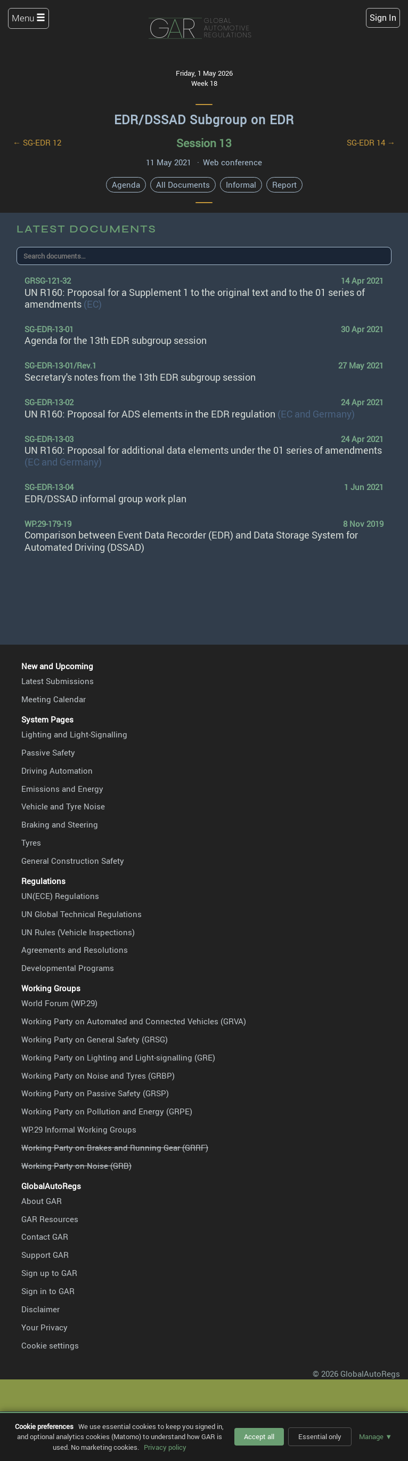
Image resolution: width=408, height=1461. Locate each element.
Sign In (383, 17)
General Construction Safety (72, 860)
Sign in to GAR (48, 1291)
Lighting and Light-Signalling (74, 734)
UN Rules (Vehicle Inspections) (78, 932)
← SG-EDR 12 (37, 142)
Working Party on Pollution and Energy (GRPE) (106, 1111)
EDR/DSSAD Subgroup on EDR (204, 119)
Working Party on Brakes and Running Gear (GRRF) (114, 1147)
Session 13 (204, 142)
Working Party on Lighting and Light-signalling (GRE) (118, 1057)
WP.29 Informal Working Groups (78, 1129)
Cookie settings (50, 1345)
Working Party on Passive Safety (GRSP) (95, 1093)
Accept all (259, 1436)
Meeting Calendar (53, 699)
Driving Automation (57, 770)
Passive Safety (48, 752)
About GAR (41, 1200)
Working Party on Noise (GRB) (76, 1165)
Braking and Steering (59, 824)
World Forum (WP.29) (59, 1003)
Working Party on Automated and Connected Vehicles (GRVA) (133, 1021)
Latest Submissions (57, 681)
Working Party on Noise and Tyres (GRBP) (98, 1075)
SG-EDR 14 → (371, 142)
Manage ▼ (375, 1436)
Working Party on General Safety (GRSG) (94, 1039)
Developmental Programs (67, 967)
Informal (241, 184)
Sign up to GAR (49, 1272)
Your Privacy (44, 1327)
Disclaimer (40, 1309)
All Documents (183, 184)
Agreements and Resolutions (74, 949)
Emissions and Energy (62, 788)
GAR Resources (49, 1219)
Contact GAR (44, 1236)
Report (284, 184)
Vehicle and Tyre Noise (63, 806)
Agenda (126, 184)
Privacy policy (165, 1447)
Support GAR (45, 1254)
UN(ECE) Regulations (60, 895)
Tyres (31, 842)
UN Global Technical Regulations (81, 914)
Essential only (319, 1436)
